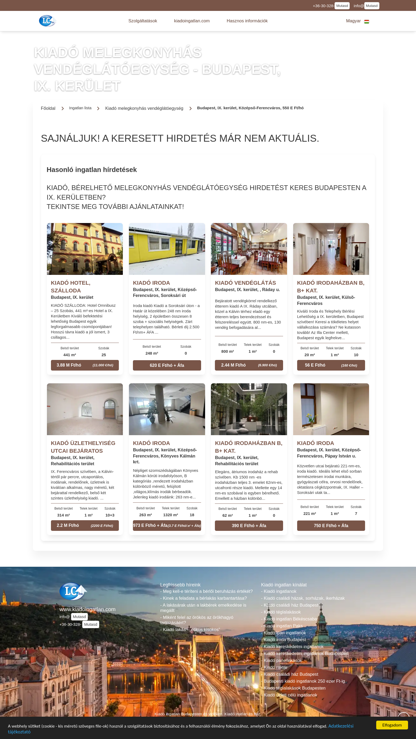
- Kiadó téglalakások (281, 612)
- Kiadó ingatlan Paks (282, 625)
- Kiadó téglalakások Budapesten (293, 688)
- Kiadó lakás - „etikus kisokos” (190, 629)
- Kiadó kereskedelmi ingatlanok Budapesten (304, 653)
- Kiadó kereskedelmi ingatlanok (292, 646)
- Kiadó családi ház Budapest (289, 605)
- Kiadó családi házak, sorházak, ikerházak (303, 598)
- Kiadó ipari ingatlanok (283, 632)
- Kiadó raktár (274, 667)
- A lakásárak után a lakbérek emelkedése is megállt (203, 608)
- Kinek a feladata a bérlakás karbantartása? (203, 598)
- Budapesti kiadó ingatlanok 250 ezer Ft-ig (303, 681)
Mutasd (342, 6)
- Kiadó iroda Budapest (283, 639)
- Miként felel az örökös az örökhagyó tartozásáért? (196, 620)
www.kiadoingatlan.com (87, 609)
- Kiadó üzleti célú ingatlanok (289, 695)
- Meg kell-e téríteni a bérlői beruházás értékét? (206, 591)
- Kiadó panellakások (281, 660)
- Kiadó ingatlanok (278, 591)
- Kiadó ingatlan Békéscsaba (289, 619)
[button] (142, 21)
